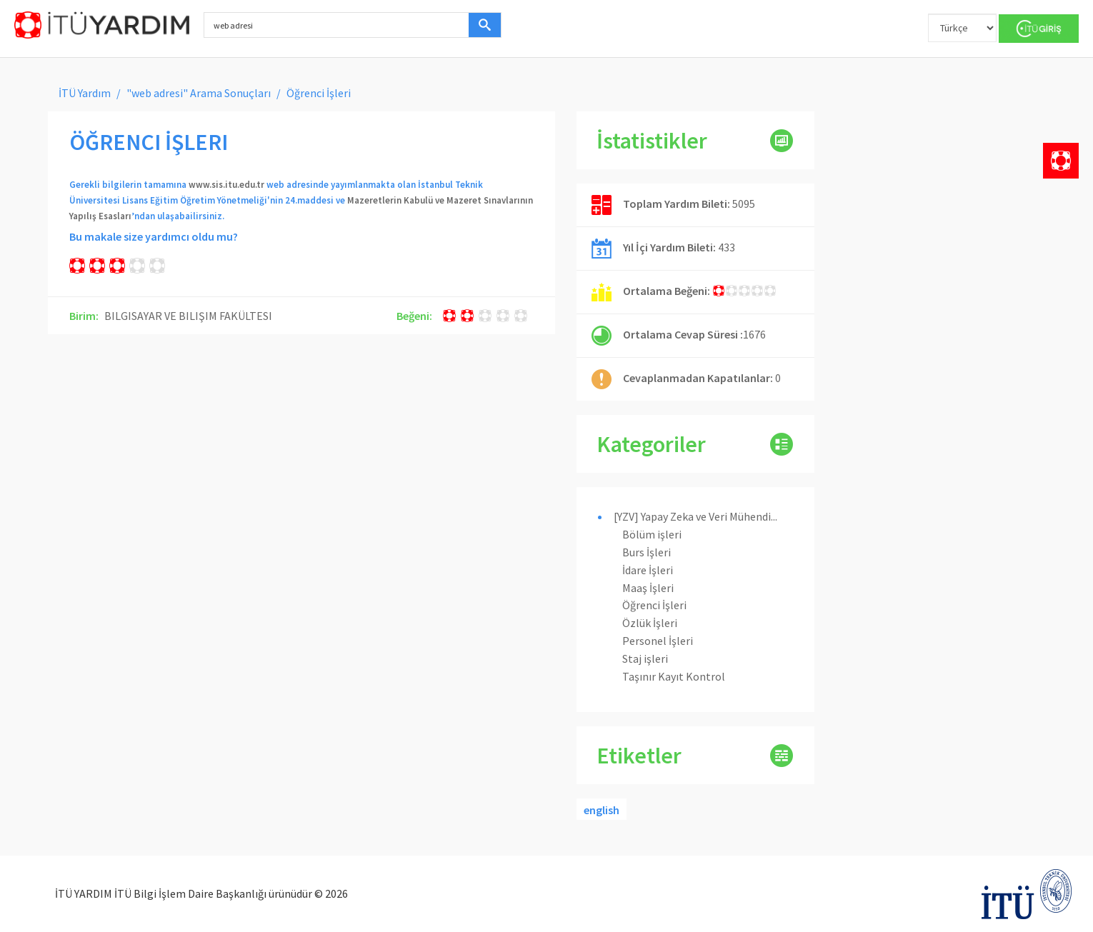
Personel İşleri (657, 640)
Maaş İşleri (648, 588)
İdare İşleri (647, 570)
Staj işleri (645, 658)
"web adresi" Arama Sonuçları (198, 93)
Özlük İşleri (649, 623)
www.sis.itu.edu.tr (226, 185)
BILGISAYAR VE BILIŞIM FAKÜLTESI (188, 316)
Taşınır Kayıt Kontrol (673, 676)
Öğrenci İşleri (654, 605)
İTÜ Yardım (85, 93)
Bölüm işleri (652, 534)
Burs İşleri (646, 552)
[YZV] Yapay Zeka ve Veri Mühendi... (695, 516)
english (601, 810)
